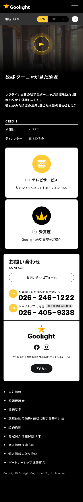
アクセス (41, 368)
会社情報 (14, 392)
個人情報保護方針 (21, 445)
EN (53, 19)
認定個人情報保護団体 (24, 436)
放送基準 (14, 409)
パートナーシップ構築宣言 (26, 462)
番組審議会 (16, 400)
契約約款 (14, 427)
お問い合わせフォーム (41, 277)
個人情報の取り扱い (22, 453)
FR (63, 19)
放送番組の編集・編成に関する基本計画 (36, 418)
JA (42, 19)
